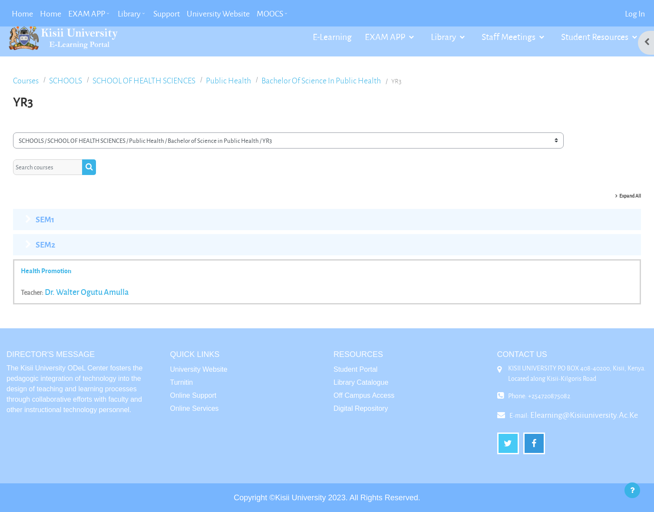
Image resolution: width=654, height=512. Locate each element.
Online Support (193, 395)
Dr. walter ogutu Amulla (87, 291)
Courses (26, 80)
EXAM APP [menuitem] (86, 13)
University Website (199, 369)
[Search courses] (48, 167)
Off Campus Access (364, 395)
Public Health (228, 80)
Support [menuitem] (166, 13)
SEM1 (45, 219)
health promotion (46, 270)
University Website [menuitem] (218, 13)
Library (444, 36)
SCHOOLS (65, 80)
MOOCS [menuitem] (270, 13)
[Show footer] (632, 490)
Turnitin (181, 382)
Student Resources (595, 36)
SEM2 (45, 244)
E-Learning (332, 36)
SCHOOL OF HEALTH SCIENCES (143, 80)
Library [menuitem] (129, 13)
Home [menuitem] (22, 13)
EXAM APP (386, 36)
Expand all (630, 195)
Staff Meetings (509, 36)
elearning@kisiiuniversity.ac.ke (584, 414)
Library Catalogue (361, 382)
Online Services (194, 408)
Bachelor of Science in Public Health (321, 80)
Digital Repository (361, 408)
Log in (635, 13)
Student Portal (355, 369)
